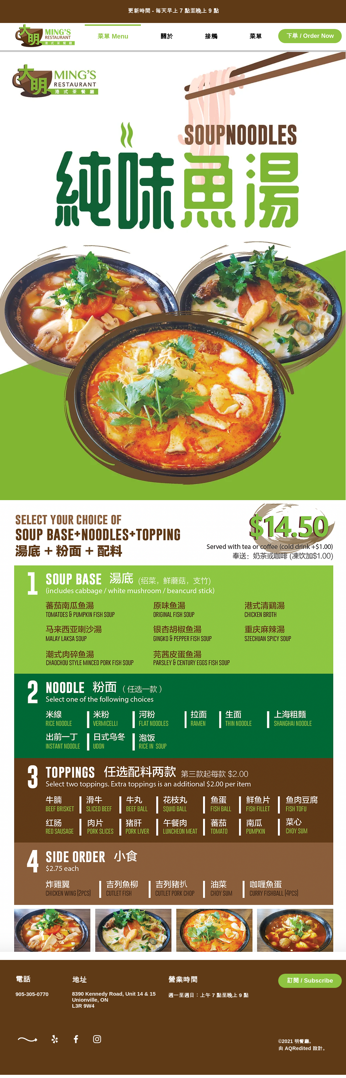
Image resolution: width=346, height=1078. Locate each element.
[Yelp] (54, 1039)
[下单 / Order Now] (310, 36)
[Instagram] (97, 1039)
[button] (310, 981)
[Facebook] (76, 1039)
